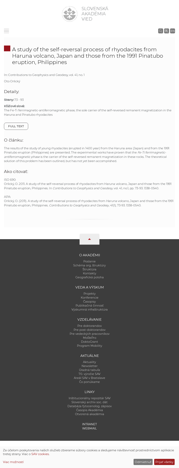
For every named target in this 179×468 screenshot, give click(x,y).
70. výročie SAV (89, 374)
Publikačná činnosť (90, 305)
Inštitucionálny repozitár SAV (90, 398)
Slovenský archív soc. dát (89, 402)
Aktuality (89, 362)
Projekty (90, 293)
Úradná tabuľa (89, 370)
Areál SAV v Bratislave (89, 378)
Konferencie (89, 297)
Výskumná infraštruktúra (89, 309)
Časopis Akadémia (89, 410)
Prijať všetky (164, 462)
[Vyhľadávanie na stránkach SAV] (160, 30)
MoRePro (89, 338)
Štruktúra (89, 269)
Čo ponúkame (89, 382)
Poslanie (89, 261)
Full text (16, 126)
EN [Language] (173, 30)
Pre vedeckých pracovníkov (90, 334)
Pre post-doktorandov (90, 330)
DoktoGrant (89, 342)
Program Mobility (89, 346)
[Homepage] (70, 14)
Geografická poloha (89, 277)
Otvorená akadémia (89, 414)
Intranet (89, 424)
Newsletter (90, 366)
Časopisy (89, 301)
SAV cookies (40, 454)
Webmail (89, 428)
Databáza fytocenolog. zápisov (89, 406)
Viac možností (13, 462)
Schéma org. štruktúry (89, 265)
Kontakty (89, 273)
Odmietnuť (143, 462)
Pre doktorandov (89, 326)
